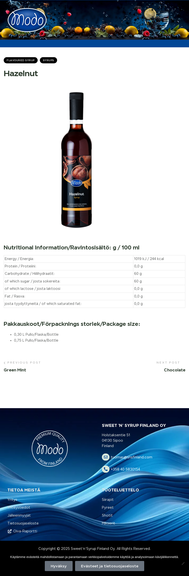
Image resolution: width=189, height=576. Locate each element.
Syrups (48, 60)
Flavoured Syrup (21, 60)
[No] (182, 563)
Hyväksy (59, 566)
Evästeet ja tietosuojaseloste (109, 566)
